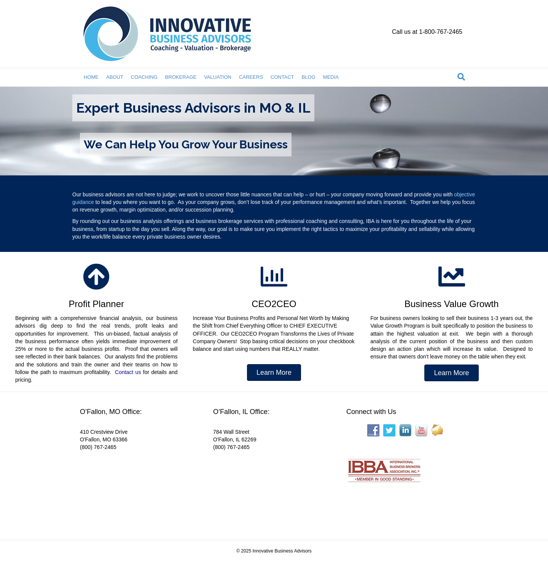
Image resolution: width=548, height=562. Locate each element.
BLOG (308, 77)
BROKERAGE (180, 77)
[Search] (461, 77)
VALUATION (217, 77)
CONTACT (282, 77)
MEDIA (331, 77)
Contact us (128, 372)
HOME (91, 77)
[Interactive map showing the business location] (137, 490)
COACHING (144, 77)
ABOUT (114, 77)
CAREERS (251, 77)
